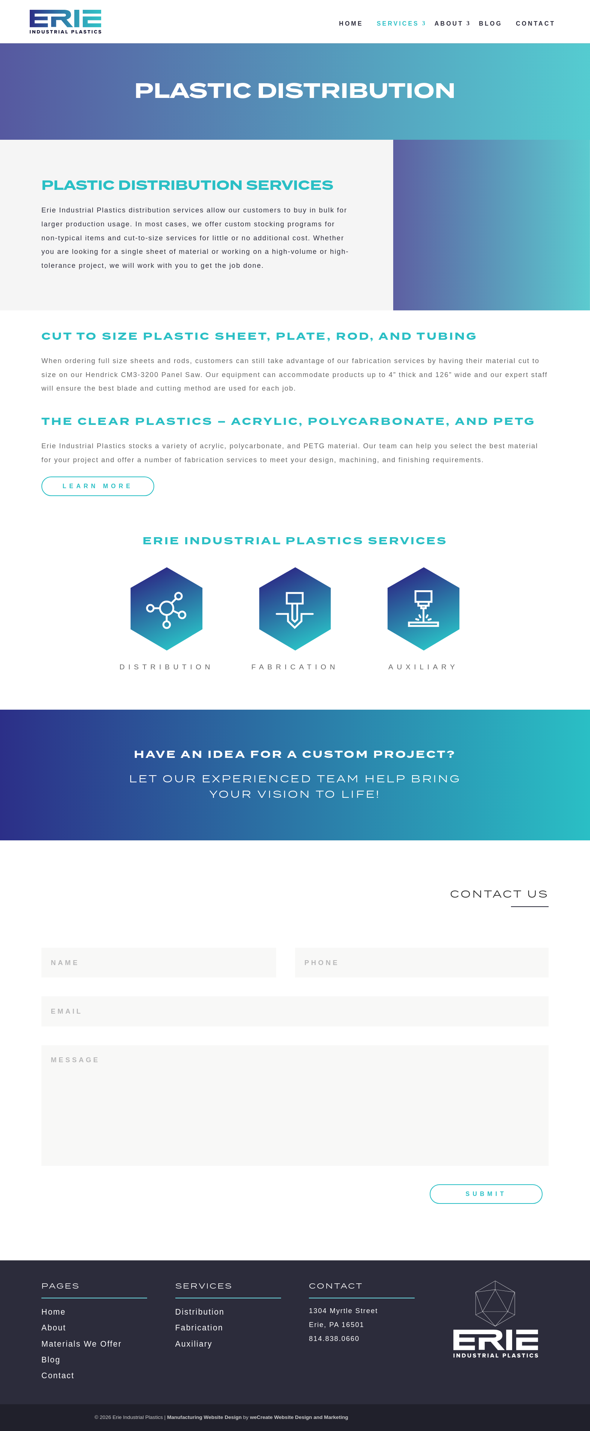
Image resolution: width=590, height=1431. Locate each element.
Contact (535, 23)
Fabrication (199, 1327)
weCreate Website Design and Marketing (299, 1417)
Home (351, 23)
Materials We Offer (81, 1343)
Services (398, 23)
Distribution (200, 1311)
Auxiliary (194, 1343)
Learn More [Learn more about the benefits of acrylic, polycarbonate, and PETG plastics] (97, 486)
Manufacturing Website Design (204, 1417)
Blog (490, 23)
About (449, 23)
